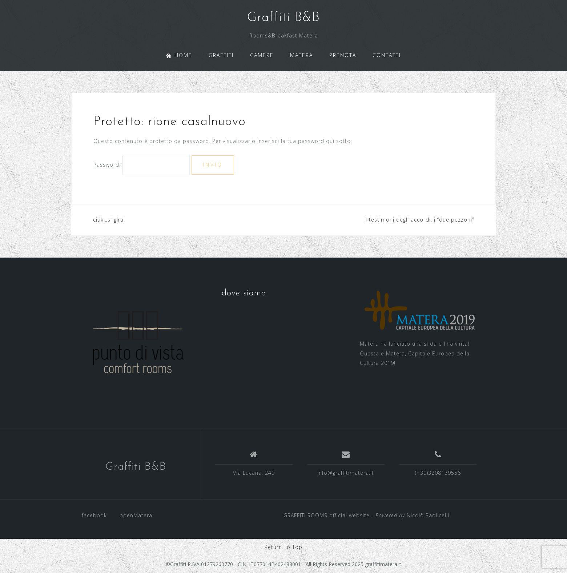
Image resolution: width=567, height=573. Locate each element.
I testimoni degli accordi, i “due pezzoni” (420, 219)
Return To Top (283, 547)
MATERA (301, 55)
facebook (94, 515)
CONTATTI (387, 55)
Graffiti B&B (283, 17)
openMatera (136, 515)
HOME (179, 55)
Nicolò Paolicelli (428, 515)
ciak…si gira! (109, 219)
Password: (141, 164)
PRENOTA (342, 55)
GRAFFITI (221, 55)
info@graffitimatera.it (345, 472)
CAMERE (262, 55)
